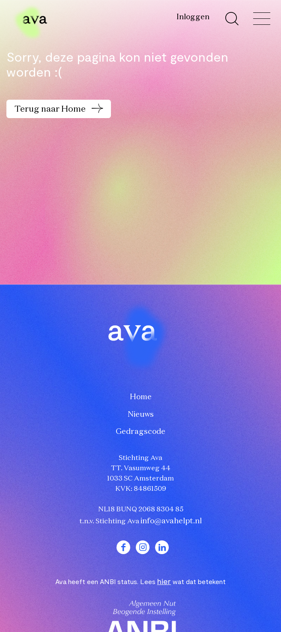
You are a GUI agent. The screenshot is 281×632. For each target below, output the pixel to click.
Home (141, 397)
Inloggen (192, 17)
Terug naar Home (51, 109)
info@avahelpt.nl (171, 521)
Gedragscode (140, 432)
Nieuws (141, 414)
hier (164, 581)
